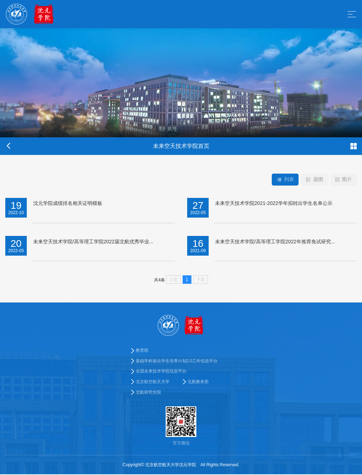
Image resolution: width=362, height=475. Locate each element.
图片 (343, 179)
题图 (314, 179)
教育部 (142, 350)
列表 (284, 179)
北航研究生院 (148, 392)
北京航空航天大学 (153, 382)
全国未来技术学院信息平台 (161, 371)
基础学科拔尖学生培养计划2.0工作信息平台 (177, 360)
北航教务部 (198, 382)
